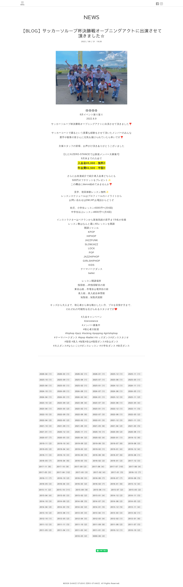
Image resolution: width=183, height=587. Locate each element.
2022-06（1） (117, 414)
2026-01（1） (99, 374)
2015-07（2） (117, 489)
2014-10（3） (46, 501)
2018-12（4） (134, 449)
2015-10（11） (64, 489)
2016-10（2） (63, 478)
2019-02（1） (99, 449)
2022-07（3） (99, 414)
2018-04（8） (63, 460)
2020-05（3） (63, 437)
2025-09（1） (63, 379)
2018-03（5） (81, 460)
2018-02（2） (99, 460)
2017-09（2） (81, 466)
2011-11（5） (63, 524)
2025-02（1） (81, 385)
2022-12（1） (117, 408)
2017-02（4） (100, 472)
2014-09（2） (63, 501)
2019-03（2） (81, 449)
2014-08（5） (81, 501)
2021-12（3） (117, 420)
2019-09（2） (81, 443)
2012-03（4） (99, 518)
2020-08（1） (134, 432)
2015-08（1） (100, 489)
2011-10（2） (81, 524)
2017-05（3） (45, 472)
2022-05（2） (134, 414)
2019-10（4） (63, 443)
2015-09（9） (82, 489)
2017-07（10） (117, 466)
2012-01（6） (134, 518)
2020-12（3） (63, 432)
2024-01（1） (99, 397)
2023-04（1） (46, 408)
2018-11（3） (46, 455)
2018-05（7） (46, 460)
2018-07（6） (117, 455)
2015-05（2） (135, 489)
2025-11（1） (134, 374)
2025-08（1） (81, 379)
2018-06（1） (134, 455)
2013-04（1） (99, 513)
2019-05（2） (46, 449)
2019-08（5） (99, 443)
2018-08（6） (99, 455)
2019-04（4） (63, 449)
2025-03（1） (63, 385)
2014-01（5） (99, 507)
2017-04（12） (64, 472)
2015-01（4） (99, 495)
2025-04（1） (46, 385)
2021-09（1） (63, 426)
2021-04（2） (117, 426)
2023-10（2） (46, 403)
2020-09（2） (117, 432)
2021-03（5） (134, 426)
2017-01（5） (117, 472)
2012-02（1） (117, 518)
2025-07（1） (99, 379)
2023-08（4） (81, 403)
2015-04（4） (46, 495)
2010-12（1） (117, 530)
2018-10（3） (63, 455)
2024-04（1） (46, 397)
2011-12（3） (46, 524)
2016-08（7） (99, 478)
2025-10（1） (46, 379)
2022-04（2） (46, 420)
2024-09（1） (63, 391)
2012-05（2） (63, 518)
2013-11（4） (134, 507)
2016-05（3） (46, 484)
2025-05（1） (134, 379)
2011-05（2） (46, 530)
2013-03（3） (117, 513)
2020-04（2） (81, 437)
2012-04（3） (81, 518)
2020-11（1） (81, 432)
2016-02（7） (99, 484)
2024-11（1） (134, 385)
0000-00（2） (99, 536)
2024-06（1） (117, 391)
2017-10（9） (63, 466)
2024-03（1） (63, 397)
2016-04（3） (63, 484)
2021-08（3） (81, 426)
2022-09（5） (63, 414)
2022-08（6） (81, 414)
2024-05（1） (134, 391)
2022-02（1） (81, 420)
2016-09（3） (81, 478)
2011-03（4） (81, 530)
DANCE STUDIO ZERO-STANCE (85, 583)
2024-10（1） (46, 391)
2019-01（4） (117, 449)
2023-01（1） (99, 408)
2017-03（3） (82, 472)
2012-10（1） (46, 518)
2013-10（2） (46, 513)
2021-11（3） (134, 420)
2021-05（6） (99, 426)
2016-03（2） (81, 484)
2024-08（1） (81, 391)
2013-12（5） (117, 507)
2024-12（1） (117, 385)
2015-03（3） (63, 495)
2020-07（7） (46, 437)
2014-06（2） (117, 501)
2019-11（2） (46, 443)
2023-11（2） (134, 397)
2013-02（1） (134, 513)
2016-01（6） (117, 484)
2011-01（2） (99, 530)
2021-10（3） (46, 426)
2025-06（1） (117, 379)
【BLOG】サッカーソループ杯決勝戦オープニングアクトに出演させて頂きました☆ (91, 33)
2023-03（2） (63, 408)
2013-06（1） (63, 513)
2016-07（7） (117, 478)
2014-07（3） (99, 501)
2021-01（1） (46, 432)
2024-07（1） (99, 391)
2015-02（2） (81, 495)
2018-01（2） (117, 460)
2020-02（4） (99, 437)
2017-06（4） (135, 466)
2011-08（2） (117, 524)
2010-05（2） (81, 536)
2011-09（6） (99, 524)
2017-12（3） (134, 460)
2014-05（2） (134, 501)
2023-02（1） (81, 408)
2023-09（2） (63, 403)
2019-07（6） (117, 443)
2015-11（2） (45, 489)
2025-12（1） (117, 374)
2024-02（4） (81, 397)
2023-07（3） (99, 403)
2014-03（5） (63, 507)
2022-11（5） (134, 408)
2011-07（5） (134, 524)
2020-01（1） (117, 437)
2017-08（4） (98, 466)
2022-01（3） (99, 420)
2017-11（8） (45, 466)
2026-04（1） (46, 374)
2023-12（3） (117, 397)
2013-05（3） (81, 513)
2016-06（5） (134, 478)
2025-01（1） (99, 385)
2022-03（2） (63, 420)
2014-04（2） (46, 507)
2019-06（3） (134, 443)
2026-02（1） (81, 374)
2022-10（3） (46, 414)
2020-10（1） (99, 432)
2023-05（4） (134, 403)
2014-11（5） (134, 495)
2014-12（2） (117, 495)
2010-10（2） (134, 530)
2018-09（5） (81, 455)
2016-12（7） (135, 472)
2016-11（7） (46, 478)
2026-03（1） (63, 374)
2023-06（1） (117, 403)
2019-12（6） (134, 437)
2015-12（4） (134, 484)
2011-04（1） (63, 530)
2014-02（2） (81, 507)
